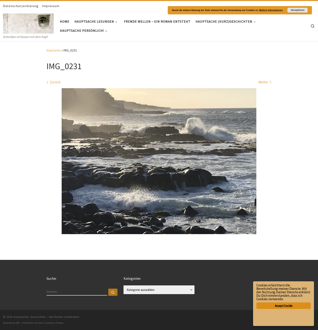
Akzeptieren (297, 10)
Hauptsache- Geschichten (30, 317)
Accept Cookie (283, 306)
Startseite (53, 50)
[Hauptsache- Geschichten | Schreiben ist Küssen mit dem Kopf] (28, 22)
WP (18, 322)
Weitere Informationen (271, 10)
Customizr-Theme (53, 322)
